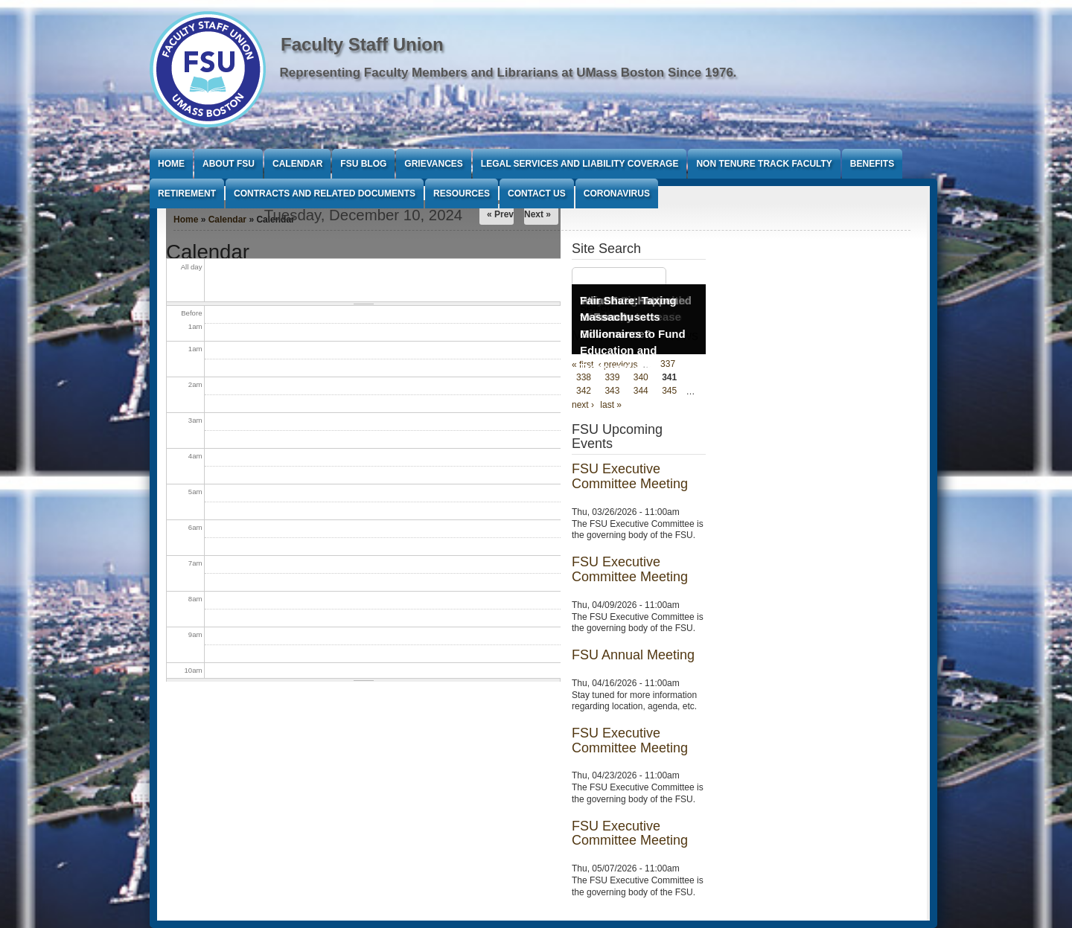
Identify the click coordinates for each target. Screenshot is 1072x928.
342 (583, 391)
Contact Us (537, 193)
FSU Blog (363, 164)
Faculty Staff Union (362, 44)
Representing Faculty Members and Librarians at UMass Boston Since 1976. (508, 72)
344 (641, 391)
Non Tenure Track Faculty (764, 164)
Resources (461, 193)
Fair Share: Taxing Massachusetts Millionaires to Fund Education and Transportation (633, 334)
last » (611, 405)
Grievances (433, 164)
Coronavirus (617, 193)
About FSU (228, 164)
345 (669, 391)
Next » (537, 214)
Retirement (187, 193)
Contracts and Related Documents (324, 193)
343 (611, 391)
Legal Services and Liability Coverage (580, 164)
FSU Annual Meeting (633, 654)
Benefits (872, 164)
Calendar (297, 164)
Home (171, 164)
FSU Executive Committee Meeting (630, 476)
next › (583, 405)
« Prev (500, 214)
